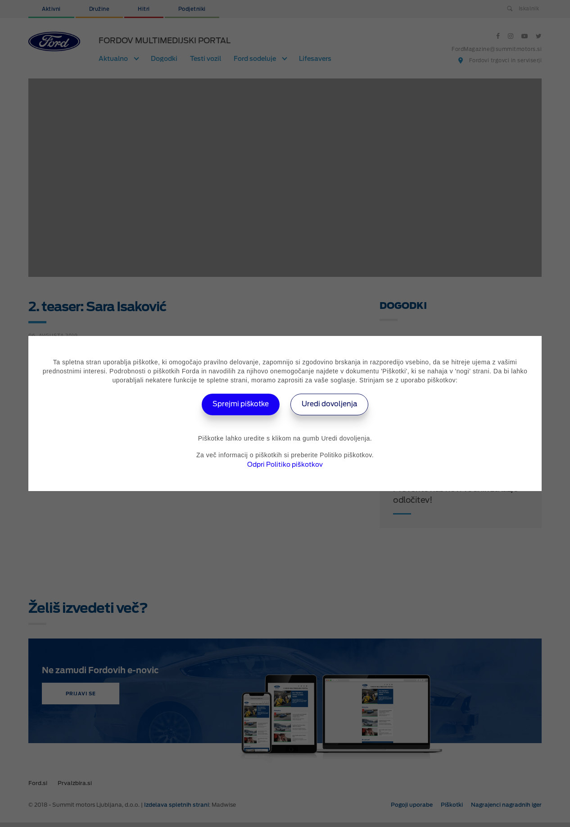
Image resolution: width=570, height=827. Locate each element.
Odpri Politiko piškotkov (285, 464)
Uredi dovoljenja (332, 404)
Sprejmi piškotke (238, 404)
